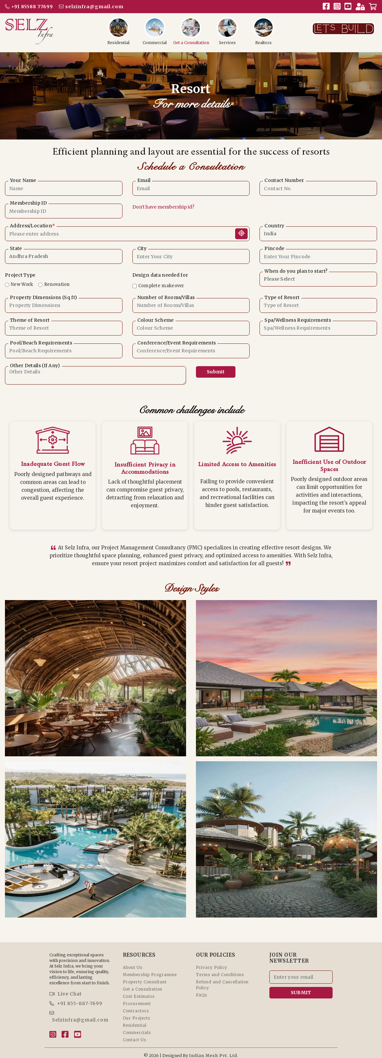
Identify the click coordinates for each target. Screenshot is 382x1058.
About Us (132, 962)
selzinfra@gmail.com (91, 7)
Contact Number (284, 180)
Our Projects (136, 1013)
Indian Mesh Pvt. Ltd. (213, 1050)
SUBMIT (301, 988)
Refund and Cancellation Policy (222, 979)
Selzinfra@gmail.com (78, 1012)
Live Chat (65, 989)
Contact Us (134, 1034)
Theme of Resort (30, 320)
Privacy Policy (211, 962)
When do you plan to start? (295, 271)
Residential (135, 1020)
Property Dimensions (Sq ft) (43, 297)
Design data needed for (160, 275)
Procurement (137, 998)
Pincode (274, 248)
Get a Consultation (142, 984)
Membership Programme (150, 969)
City (142, 248)
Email (144, 180)
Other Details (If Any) (35, 365)
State (16, 248)
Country (274, 226)
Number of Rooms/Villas (166, 297)
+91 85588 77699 (29, 7)
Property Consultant (145, 976)
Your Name (23, 180)
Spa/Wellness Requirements (297, 320)
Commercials (137, 1027)
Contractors (136, 1005)
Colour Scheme (155, 320)
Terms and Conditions (220, 969)
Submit (216, 372)
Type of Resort (281, 297)
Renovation (57, 284)
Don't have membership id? (163, 207)
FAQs (201, 990)
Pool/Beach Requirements (41, 343)
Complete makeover (161, 286)
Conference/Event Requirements (176, 343)
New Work (22, 284)
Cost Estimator (139, 991)
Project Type (20, 275)
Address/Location (32, 226)
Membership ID (28, 203)
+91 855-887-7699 (75, 998)
